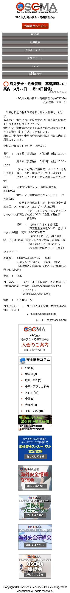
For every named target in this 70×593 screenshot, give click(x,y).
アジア (29, 392)
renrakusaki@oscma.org (36, 293)
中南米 (29, 374)
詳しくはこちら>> (35, 349)
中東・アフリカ (34, 386)
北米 (27, 367)
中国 (27, 398)
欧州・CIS (31, 380)
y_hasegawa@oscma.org (41, 313)
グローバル (31, 410)
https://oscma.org (56, 319)
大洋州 (29, 404)
